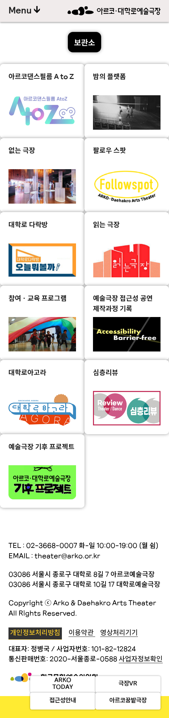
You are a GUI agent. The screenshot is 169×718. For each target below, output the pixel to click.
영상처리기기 (119, 633)
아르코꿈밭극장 (128, 701)
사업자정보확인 (141, 660)
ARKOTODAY (62, 684)
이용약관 (81, 633)
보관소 (84, 43)
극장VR (127, 684)
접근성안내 (62, 701)
